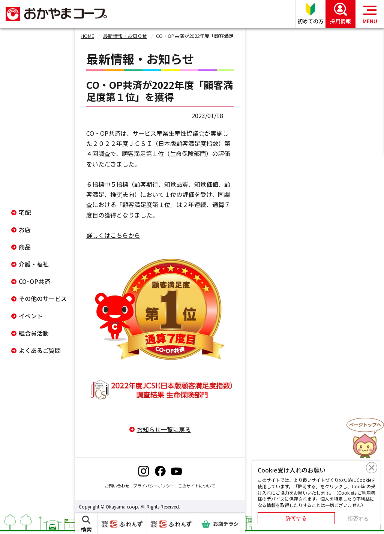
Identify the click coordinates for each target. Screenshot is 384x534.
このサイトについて (196, 486)
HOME (87, 35)
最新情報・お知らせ (125, 35)
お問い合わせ (117, 486)
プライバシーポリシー (153, 486)
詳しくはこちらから (113, 235)
